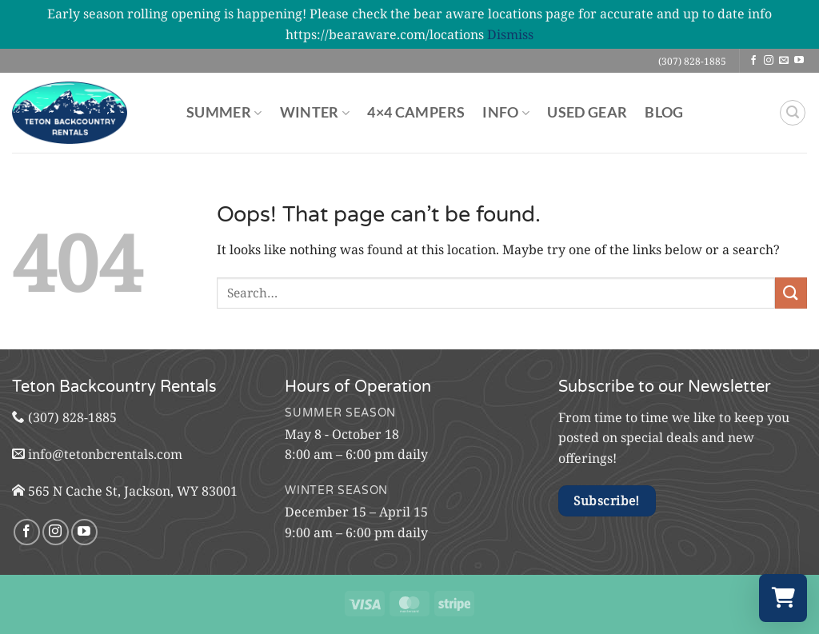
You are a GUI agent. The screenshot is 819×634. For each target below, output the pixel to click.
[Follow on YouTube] (799, 60)
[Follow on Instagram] (768, 60)
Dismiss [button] (510, 34)
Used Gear (587, 112)
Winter (315, 112)
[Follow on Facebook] (753, 60)
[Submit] (791, 293)
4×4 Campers (416, 112)
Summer (224, 112)
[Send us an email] (784, 60)
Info (505, 112)
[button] (792, 113)
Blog (664, 112)
